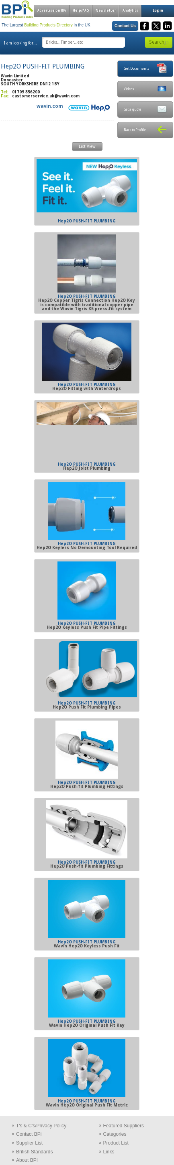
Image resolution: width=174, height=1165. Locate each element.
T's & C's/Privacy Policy (41, 1126)
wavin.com (50, 106)
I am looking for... (20, 43)
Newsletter (106, 10)
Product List (116, 1143)
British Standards (34, 1152)
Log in (158, 10)
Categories (115, 1134)
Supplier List (29, 1143)
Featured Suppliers (123, 1126)
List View (87, 146)
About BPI (27, 1160)
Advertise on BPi (51, 10)
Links (109, 1152)
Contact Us (125, 26)
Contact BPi (28, 1134)
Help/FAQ (81, 10)
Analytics (130, 10)
